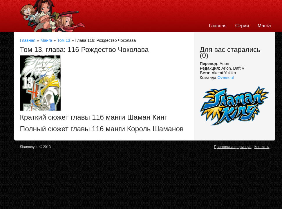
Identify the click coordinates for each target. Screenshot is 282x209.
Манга (264, 25)
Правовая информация (233, 147)
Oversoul (226, 77)
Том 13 (63, 40)
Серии (242, 25)
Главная (218, 25)
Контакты (262, 147)
